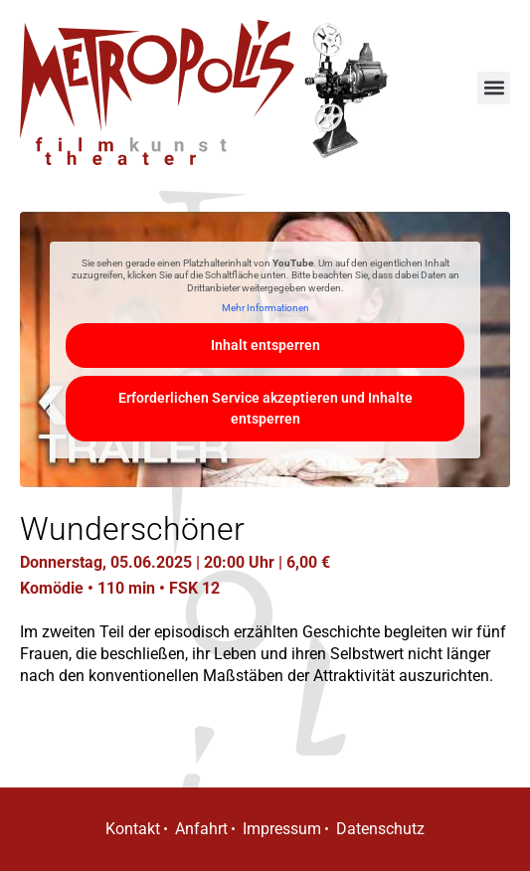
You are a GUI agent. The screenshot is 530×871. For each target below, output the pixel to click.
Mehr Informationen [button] (265, 307)
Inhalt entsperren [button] (265, 345)
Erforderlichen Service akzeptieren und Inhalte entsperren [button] (265, 408)
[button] (493, 88)
